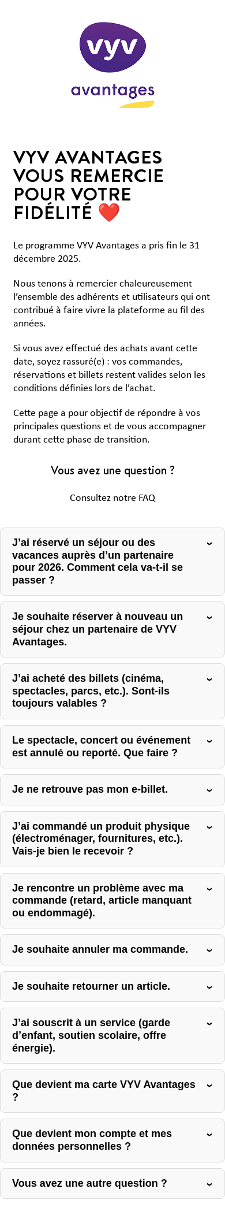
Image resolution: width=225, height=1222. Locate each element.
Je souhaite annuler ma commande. (100, 949)
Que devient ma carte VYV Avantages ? (104, 1091)
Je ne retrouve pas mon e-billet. (90, 789)
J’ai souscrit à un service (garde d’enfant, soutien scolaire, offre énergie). (91, 1035)
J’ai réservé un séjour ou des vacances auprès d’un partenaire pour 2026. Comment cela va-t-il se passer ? (97, 561)
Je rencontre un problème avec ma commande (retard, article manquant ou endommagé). (102, 900)
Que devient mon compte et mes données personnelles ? (92, 1140)
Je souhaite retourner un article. (91, 986)
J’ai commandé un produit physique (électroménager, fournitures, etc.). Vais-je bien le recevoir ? (101, 838)
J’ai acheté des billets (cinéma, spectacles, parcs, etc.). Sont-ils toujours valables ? (91, 691)
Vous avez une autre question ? (89, 1183)
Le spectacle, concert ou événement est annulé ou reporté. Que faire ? (101, 746)
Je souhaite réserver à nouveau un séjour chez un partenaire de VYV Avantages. (97, 629)
